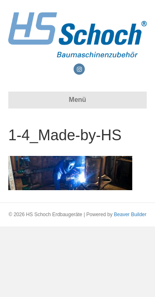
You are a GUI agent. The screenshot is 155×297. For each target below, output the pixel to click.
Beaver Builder (130, 214)
